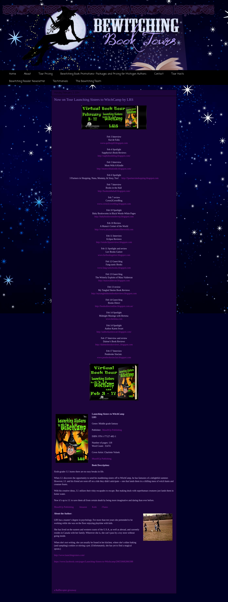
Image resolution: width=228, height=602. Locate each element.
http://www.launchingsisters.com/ (69, 555)
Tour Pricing (45, 74)
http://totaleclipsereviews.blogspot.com (114, 242)
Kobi (94, 507)
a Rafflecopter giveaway (65, 590)
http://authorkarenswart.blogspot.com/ (114, 332)
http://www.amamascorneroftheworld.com (114, 229)
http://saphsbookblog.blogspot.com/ (114, 156)
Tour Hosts (177, 74)
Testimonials (60, 81)
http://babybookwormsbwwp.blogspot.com (114, 216)
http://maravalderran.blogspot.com (114, 280)
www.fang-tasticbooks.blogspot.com (114, 268)
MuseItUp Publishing (112, 430)
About (27, 74)
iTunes (104, 507)
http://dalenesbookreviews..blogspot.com (114, 344)
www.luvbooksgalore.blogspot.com (114, 255)
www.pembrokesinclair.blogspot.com (114, 357)
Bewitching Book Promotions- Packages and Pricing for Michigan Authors (103, 74)
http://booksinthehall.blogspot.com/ (114, 191)
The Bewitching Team (88, 81)
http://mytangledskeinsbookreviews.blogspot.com (114, 293)
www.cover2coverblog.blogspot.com (114, 204)
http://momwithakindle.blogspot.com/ (114, 169)
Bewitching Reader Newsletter (27, 81)
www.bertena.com (114, 319)
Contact (159, 74)
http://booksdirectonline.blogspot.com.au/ (114, 306)
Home (12, 74)
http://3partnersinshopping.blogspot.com (139, 178)
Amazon (83, 507)
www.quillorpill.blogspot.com (114, 143)
